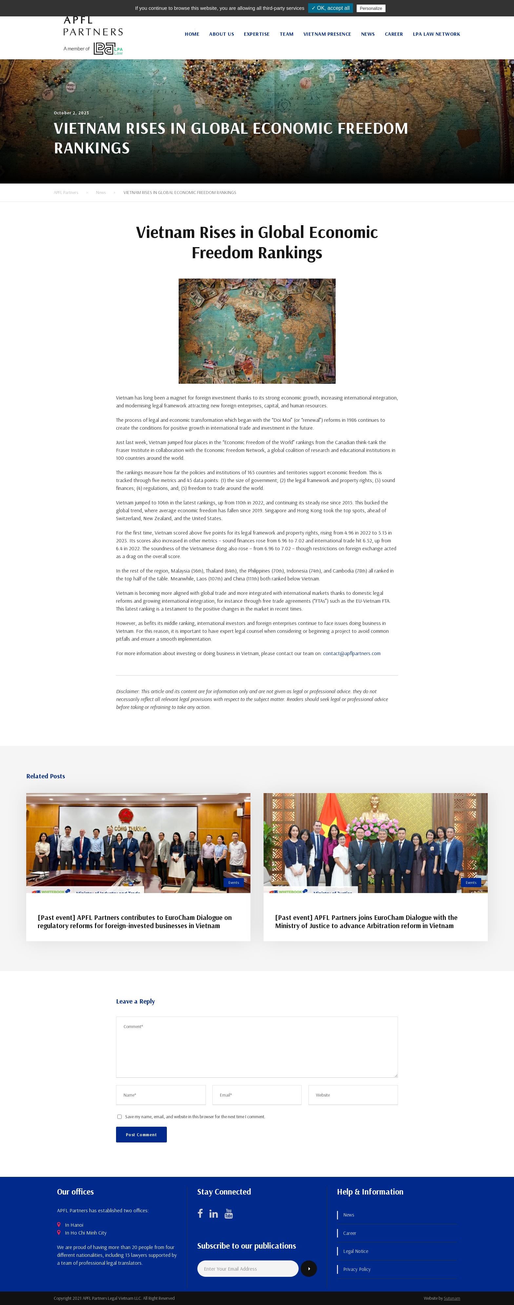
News (368, 33)
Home (192, 33)
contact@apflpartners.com (352, 653)
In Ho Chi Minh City (86, 1232)
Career (394, 33)
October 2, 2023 (71, 112)
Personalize (371, 8)
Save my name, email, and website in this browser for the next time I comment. (195, 1117)
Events (233, 882)
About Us (221, 33)
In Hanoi (74, 1224)
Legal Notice (355, 1251)
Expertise (257, 33)
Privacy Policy (357, 1269)
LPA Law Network (437, 33)
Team (287, 33)
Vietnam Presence (327, 33)
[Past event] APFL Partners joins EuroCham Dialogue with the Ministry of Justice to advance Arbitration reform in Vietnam (366, 921)
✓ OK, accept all (330, 8)
